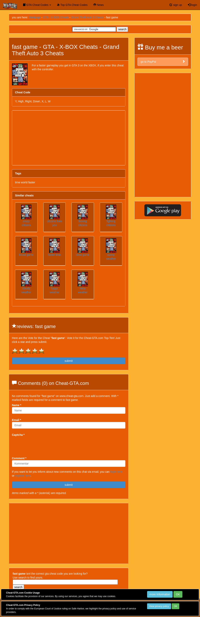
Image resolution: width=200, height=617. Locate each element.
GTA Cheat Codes (37, 4)
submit (69, 360)
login (192, 4)
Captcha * (18, 434)
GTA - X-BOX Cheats (56, 17)
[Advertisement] (68, 138)
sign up (176, 4)
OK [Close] (178, 594)
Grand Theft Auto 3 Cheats (87, 17)
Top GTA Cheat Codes (72, 4)
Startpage (35, 17)
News (98, 4)
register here (22, 475)
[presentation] (41, 444)
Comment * (19, 458)
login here (116, 471)
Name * (16, 405)
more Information (160, 594)
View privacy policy (159, 606)
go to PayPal (163, 61)
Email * (16, 420)
